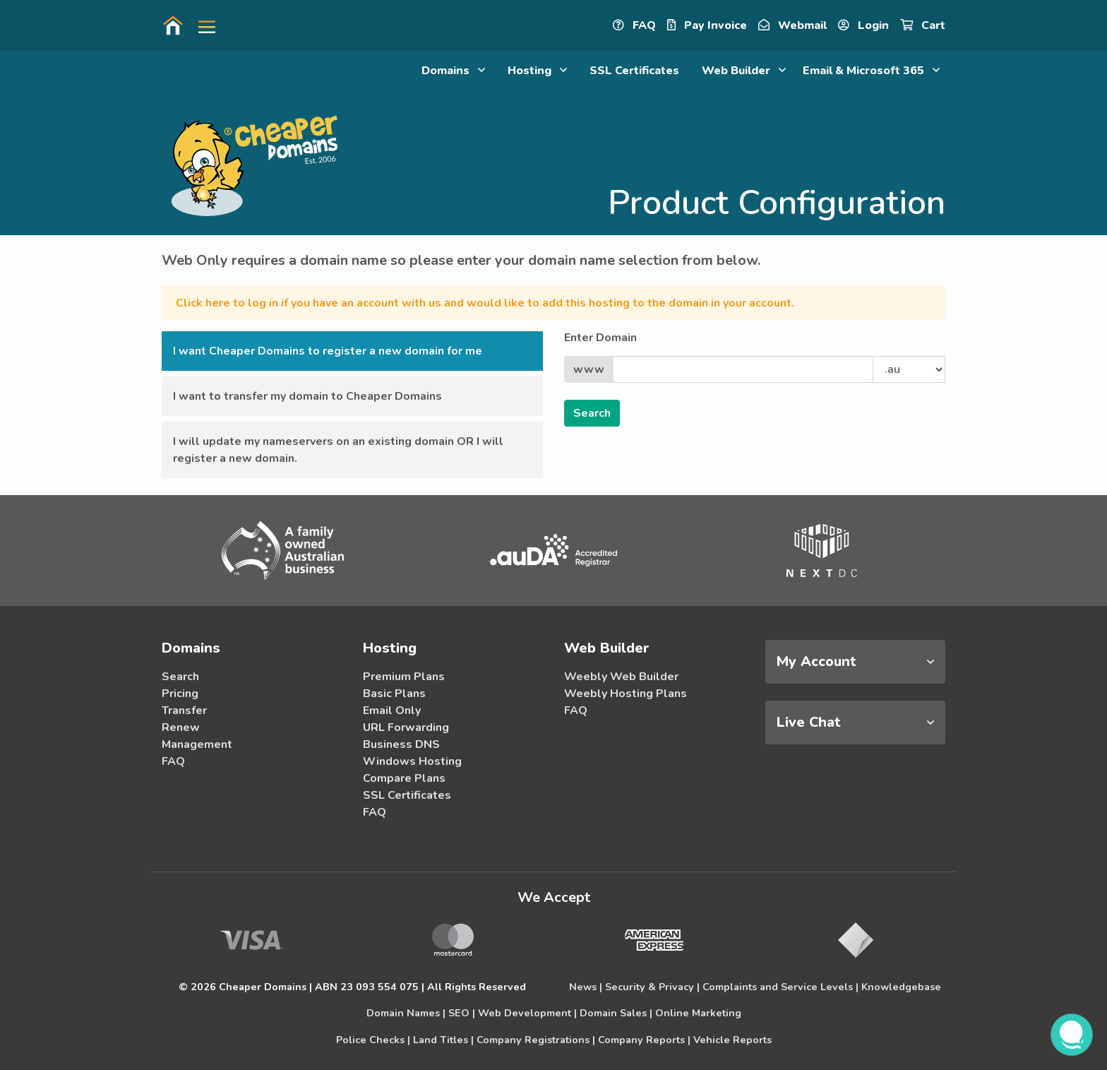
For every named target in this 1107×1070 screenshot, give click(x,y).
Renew (181, 727)
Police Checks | (373, 1040)
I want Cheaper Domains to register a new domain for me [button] (327, 351)
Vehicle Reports (732, 1040)
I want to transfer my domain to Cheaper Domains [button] (307, 396)
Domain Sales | (616, 1013)
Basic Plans (394, 693)
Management (197, 744)
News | (585, 987)
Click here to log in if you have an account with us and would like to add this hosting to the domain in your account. (485, 303)
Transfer (184, 710)
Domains (453, 70)
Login (863, 25)
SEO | (461, 1013)
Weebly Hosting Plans (625, 693)
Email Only (392, 710)
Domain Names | (405, 1013)
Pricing (180, 693)
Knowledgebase (901, 987)
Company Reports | (644, 1040)
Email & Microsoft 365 (871, 70)
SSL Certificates (634, 70)
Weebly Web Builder (621, 676)
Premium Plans (404, 676)
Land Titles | (443, 1040)
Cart (922, 25)
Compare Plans (404, 778)
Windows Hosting (412, 761)
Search (180, 676)
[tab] (855, 662)
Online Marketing (698, 1013)
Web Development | (527, 1013)
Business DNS (401, 744)
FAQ (634, 25)
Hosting (537, 70)
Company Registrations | (536, 1040)
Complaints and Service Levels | (780, 987)
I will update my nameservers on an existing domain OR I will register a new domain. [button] (338, 450)
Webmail (792, 25)
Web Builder (744, 70)
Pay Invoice (707, 25)
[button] (201, 25)
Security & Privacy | (652, 987)
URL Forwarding (406, 727)
